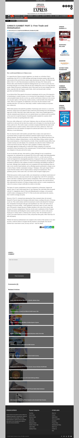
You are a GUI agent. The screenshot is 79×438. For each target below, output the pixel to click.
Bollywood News (32, 422)
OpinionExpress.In (12, 30)
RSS (53, 430)
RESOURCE (18, 15)
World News (31, 421)
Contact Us (54, 428)
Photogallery (19, 17)
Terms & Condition (56, 419)
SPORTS (37, 15)
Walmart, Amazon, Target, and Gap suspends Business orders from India (27, 333)
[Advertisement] (31, 240)
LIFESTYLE (44, 15)
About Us (54, 413)
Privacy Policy (55, 422)
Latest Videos (32, 426)
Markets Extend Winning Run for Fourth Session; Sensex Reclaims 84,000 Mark (28, 366)
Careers (53, 415)
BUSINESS (30, 15)
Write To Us (54, 426)
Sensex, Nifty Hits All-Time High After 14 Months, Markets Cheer (25, 300)
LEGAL (51, 15)
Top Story (31, 413)
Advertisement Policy (56, 424)
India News (31, 419)
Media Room (54, 417)
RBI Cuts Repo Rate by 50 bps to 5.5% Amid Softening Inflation (24, 377)
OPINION (57, 15)
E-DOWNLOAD (64, 15)
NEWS (24, 15)
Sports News (32, 415)
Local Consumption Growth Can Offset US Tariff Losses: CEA (24, 311)
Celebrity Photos (32, 428)
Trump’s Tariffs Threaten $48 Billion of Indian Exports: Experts (24, 322)
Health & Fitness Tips (33, 424)
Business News (32, 417)
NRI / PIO (10, 17)
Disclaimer (54, 421)
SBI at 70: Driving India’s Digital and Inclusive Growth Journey (24, 355)
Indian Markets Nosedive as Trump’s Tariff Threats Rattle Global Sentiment (27, 388)
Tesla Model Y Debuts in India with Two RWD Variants (22, 344)
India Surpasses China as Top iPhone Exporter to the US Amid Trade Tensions (28, 400)
